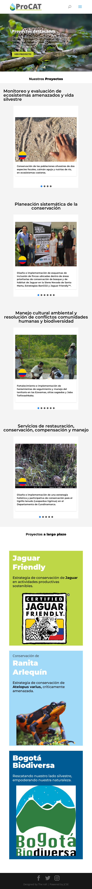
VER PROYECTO (22, 54)
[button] (41, 186)
